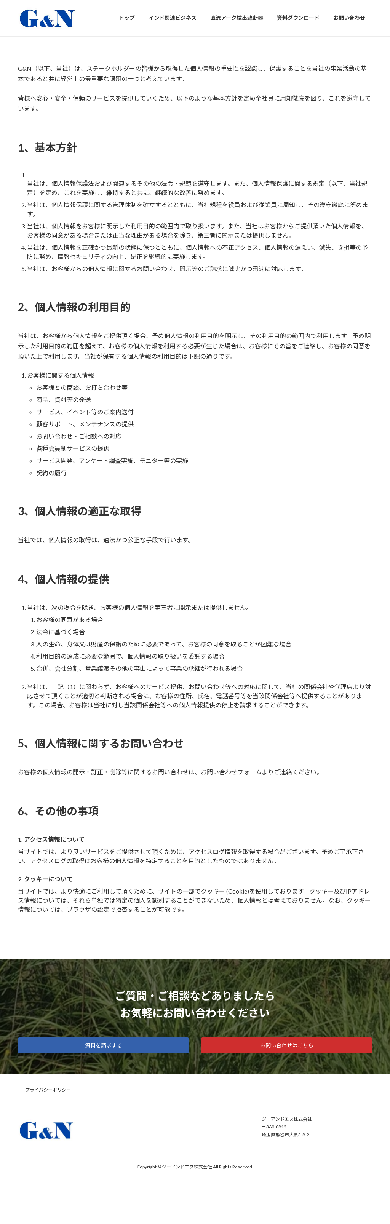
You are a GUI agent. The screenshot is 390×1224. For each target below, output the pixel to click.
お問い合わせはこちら (286, 1045)
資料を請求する (103, 1045)
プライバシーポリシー (48, 1090)
